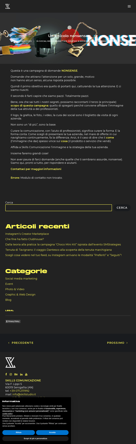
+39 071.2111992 (20, 390)
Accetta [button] (52, 432)
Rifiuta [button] (18, 432)
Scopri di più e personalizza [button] (35, 439)
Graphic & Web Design (80, 41)
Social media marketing (53, 41)
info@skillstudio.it (24, 394)
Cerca (9, 202)
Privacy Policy (13, 321)
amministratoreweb (113, 41)
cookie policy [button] (7, 414)
